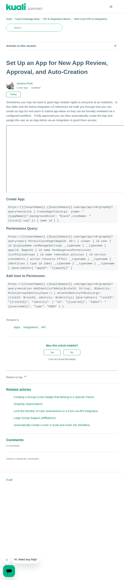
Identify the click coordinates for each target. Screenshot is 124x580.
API (43, 327)
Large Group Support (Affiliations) (35, 417)
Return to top (16, 376)
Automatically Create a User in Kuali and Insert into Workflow (52, 425)
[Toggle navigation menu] (111, 7)
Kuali (9, 19)
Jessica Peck (24, 83)
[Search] (34, 27)
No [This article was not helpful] (71, 352)
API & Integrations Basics (57, 19)
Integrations (30, 327)
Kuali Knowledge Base (27, 19)
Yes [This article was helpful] (52, 352)
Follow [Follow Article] (13, 94)
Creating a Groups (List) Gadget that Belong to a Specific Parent (54, 397)
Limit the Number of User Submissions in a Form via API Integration (56, 411)
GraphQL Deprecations (28, 403)
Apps (17, 327)
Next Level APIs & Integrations (90, 19)
